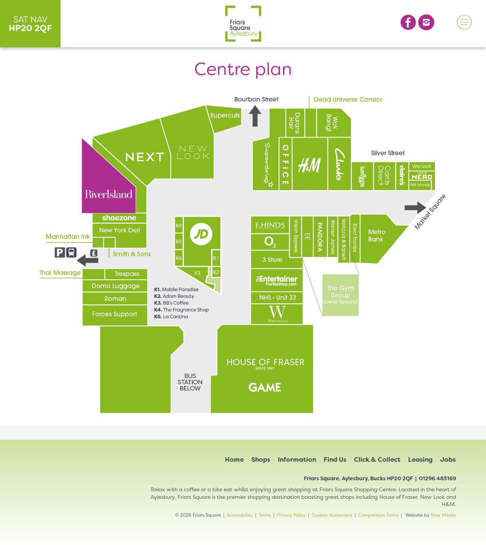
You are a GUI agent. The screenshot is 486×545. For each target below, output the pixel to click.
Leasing (420, 459)
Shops (260, 459)
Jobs (448, 459)
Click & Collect (377, 459)
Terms (265, 515)
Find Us (335, 459)
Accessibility (240, 515)
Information (297, 459)
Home (234, 459)
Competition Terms (378, 515)
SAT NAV (30, 24)
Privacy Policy (291, 515)
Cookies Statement (332, 515)
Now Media (443, 515)
